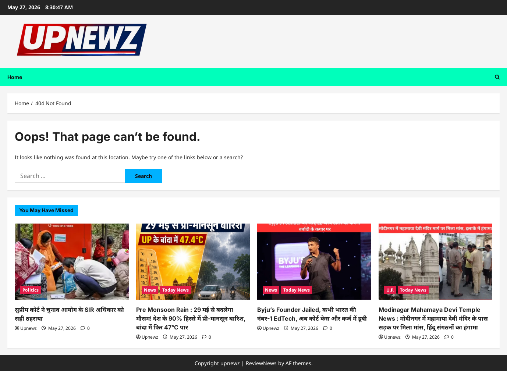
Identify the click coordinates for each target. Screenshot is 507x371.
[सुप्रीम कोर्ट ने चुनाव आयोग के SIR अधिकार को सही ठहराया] (72, 261)
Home (14, 77)
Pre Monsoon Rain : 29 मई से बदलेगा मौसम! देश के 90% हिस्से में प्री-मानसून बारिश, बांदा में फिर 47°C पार (190, 318)
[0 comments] (85, 328)
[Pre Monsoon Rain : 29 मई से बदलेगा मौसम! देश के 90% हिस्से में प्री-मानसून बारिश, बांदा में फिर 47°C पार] (193, 261)
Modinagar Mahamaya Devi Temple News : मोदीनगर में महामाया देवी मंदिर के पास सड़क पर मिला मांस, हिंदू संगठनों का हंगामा (433, 318)
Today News (175, 290)
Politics (30, 290)
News (150, 290)
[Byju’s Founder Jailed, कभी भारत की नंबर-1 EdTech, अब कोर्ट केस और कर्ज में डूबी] (314, 261)
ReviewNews (261, 363)
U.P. (390, 290)
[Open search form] (497, 77)
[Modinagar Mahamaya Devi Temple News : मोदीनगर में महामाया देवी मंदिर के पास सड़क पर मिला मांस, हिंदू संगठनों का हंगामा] (436, 261)
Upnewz (28, 328)
